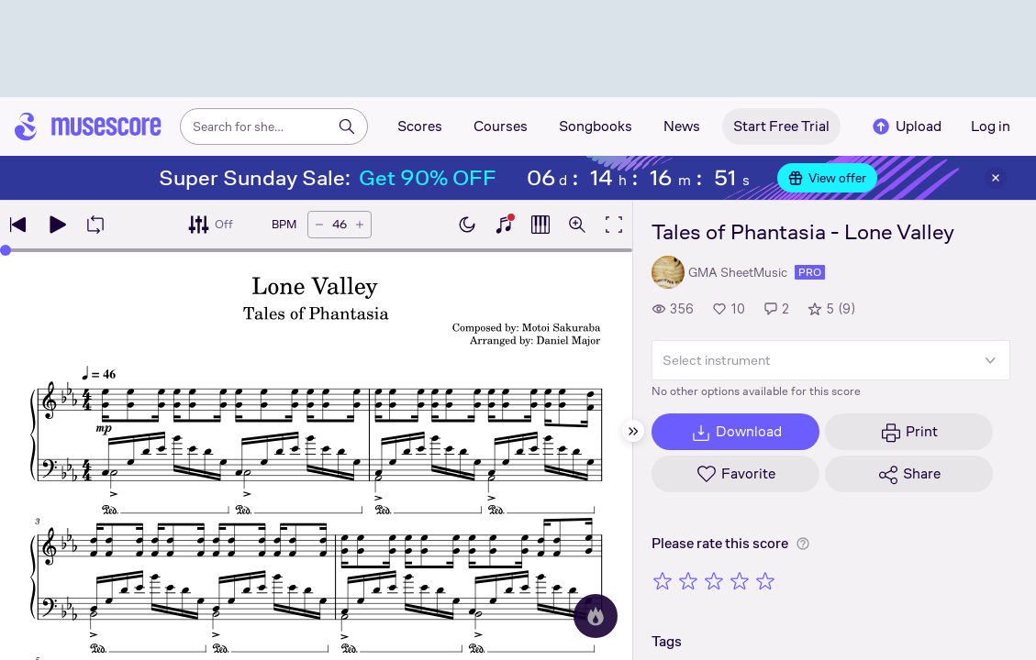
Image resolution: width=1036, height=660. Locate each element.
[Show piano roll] (540, 224)
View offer (827, 177)
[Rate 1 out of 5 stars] (663, 580)
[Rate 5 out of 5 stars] (765, 580)
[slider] (316, 250)
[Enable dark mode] (467, 224)
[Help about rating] (803, 544)
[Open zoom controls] (577, 224)
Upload (905, 127)
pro (809, 272)
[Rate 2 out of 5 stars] (688, 580)
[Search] (347, 126)
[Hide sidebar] (633, 431)
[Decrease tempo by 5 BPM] (319, 224)
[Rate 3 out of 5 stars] (714, 580)
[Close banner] (996, 178)
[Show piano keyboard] (503, 224)
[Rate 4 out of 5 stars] (740, 580)
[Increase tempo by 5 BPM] (360, 224)
